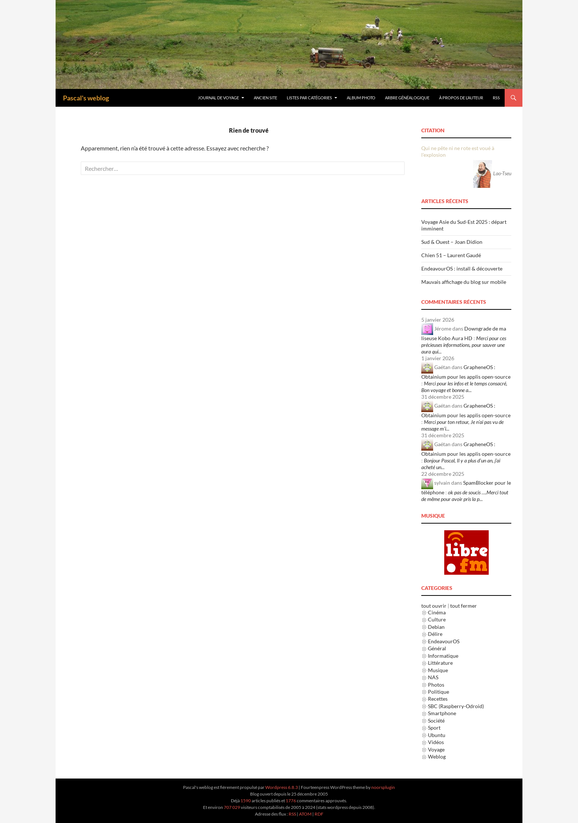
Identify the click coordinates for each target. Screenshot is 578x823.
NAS (433, 677)
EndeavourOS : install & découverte (461, 268)
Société (436, 720)
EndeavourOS (443, 641)
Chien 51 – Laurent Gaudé (451, 255)
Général (437, 648)
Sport (434, 727)
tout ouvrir (433, 606)
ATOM (305, 814)
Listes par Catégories (309, 97)
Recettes (438, 699)
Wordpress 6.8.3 (281, 787)
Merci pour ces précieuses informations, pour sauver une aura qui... (463, 345)
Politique (438, 691)
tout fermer (463, 606)
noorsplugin (383, 787)
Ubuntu (436, 735)
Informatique (443, 656)
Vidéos (436, 742)
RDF (319, 814)
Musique (438, 670)
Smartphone (442, 713)
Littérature (440, 663)
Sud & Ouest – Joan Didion (451, 242)
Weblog (437, 756)
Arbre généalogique (407, 97)
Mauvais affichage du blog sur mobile (463, 282)
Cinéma (437, 612)
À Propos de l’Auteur (461, 97)
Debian (436, 627)
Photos (436, 684)
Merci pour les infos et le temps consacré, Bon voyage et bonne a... (464, 386)
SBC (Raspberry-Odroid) (456, 706)
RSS (496, 97)
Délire (435, 634)
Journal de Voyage (218, 97)
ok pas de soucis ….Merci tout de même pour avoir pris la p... (464, 495)
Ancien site (265, 97)
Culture (437, 619)
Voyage (436, 749)
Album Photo (361, 97)
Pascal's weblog (86, 98)
